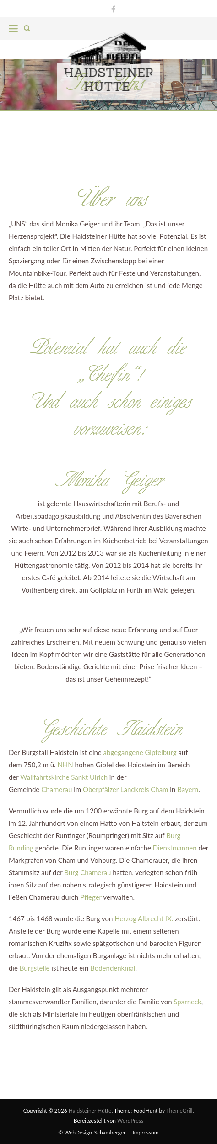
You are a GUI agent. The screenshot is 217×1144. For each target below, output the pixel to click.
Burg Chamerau (87, 872)
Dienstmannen (175, 847)
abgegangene (123, 752)
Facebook (111, 8)
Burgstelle (35, 967)
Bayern (187, 789)
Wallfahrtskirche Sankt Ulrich (64, 776)
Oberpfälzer (101, 789)
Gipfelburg (160, 752)
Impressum (145, 1131)
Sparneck (187, 1001)
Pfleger (91, 896)
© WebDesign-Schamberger (91, 1131)
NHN (65, 764)
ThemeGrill (179, 1110)
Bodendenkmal (112, 967)
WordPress (130, 1120)
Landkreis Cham (144, 789)
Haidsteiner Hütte (90, 1110)
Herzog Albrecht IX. (143, 918)
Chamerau (56, 789)
